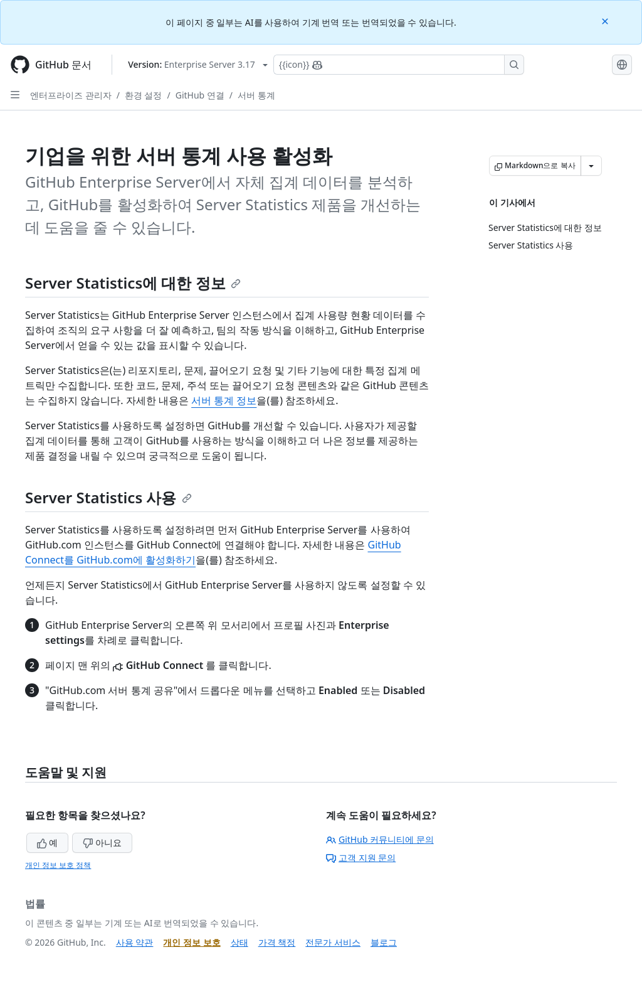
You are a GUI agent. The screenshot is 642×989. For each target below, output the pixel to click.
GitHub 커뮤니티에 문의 (380, 839)
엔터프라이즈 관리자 (71, 95)
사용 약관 (135, 942)
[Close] (606, 20)
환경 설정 (143, 95)
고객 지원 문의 (361, 857)
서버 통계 (256, 95)
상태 (239, 942)
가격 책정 (277, 942)
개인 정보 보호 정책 (58, 865)
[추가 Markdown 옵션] (591, 166)
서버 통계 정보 (223, 400)
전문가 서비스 (332, 942)
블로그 (384, 942)
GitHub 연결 (200, 95)
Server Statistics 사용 (108, 497)
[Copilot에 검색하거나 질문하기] (398, 65)
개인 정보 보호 (191, 942)
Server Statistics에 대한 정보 (133, 282)
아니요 (102, 842)
